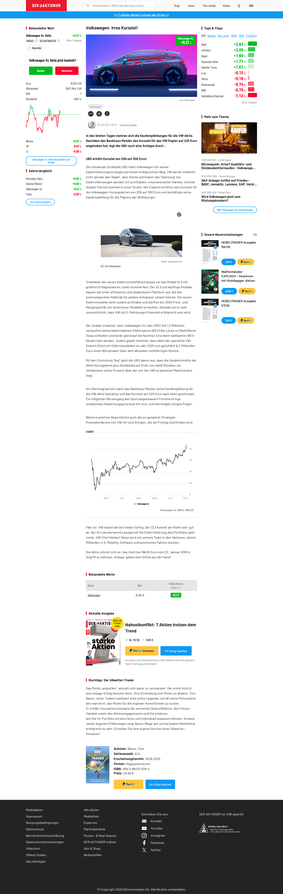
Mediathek (91, 816)
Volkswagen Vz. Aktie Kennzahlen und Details (51, 161)
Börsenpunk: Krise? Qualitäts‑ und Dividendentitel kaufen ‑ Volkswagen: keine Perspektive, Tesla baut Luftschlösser (228, 166)
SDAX (241, 36)
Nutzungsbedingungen (42, 823)
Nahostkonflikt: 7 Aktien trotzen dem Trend (160, 627)
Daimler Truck (209, 67)
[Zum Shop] (177, 5)
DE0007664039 (49, 40)
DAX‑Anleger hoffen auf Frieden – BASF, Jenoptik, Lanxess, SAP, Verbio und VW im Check (228, 182)
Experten (90, 823)
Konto (141, 663)
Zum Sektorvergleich (40, 202)
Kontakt (152, 821)
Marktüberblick (94, 829)
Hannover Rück (209, 62)
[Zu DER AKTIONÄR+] (209, 5)
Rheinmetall (207, 85)
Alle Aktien (91, 810)
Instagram (153, 835)
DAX (203, 36)
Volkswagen (95, 106)
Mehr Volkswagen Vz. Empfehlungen (235, 209)
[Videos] (226, 5)
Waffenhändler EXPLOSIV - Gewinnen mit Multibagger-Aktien (238, 276)
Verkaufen (67, 70)
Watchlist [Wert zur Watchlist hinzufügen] (36, 48)
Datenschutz (35, 829)
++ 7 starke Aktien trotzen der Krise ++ (141, 15)
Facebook (153, 843)
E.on (203, 73)
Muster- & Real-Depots (100, 836)
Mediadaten (34, 810)
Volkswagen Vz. (176, 510)
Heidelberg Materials (212, 96)
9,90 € (228, 262)
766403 (31, 40)
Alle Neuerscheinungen (251, 234)
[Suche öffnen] (87, 5)
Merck (204, 79)
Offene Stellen (36, 855)
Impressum (34, 816)
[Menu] (250, 5)
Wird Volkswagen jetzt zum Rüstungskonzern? (220, 198)
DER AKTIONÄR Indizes (100, 842)
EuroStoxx (251, 36)
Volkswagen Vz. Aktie (38, 36)
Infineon (206, 50)
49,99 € (229, 291)
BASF (204, 45)
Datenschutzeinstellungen (45, 842)
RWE (203, 90)
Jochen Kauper (128, 124)
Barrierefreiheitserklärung (45, 836)
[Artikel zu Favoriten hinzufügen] (107, 113)
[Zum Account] (191, 5)
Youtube (152, 828)
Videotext (33, 848)
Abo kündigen (36, 861)
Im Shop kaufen (176, 651)
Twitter (151, 850)
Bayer (204, 56)
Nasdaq (211, 36)
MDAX (234, 36)
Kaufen (40, 70)
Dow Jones (223, 36)
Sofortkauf (142, 650)
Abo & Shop (92, 848)
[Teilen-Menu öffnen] (90, 114)
